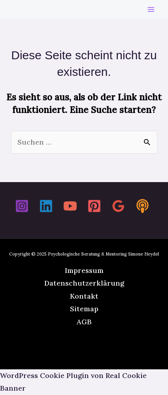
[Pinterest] (94, 206)
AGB (84, 321)
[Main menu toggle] (151, 9)
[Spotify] (142, 206)
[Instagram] (22, 206)
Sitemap (84, 308)
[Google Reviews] (118, 206)
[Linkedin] (46, 206)
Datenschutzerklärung (84, 283)
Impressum (84, 270)
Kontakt (84, 296)
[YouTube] (70, 206)
